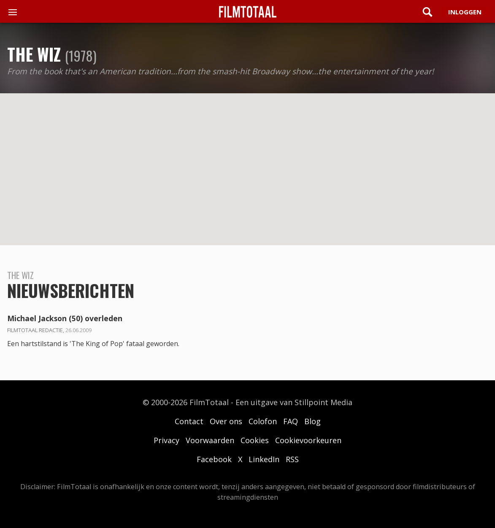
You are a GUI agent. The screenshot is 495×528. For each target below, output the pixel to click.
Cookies (255, 440)
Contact (189, 421)
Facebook (214, 459)
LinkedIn (264, 459)
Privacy (166, 440)
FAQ (290, 421)
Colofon (263, 421)
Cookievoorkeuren (308, 440)
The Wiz (34, 54)
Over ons (226, 421)
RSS (292, 459)
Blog (312, 421)
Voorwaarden (210, 440)
